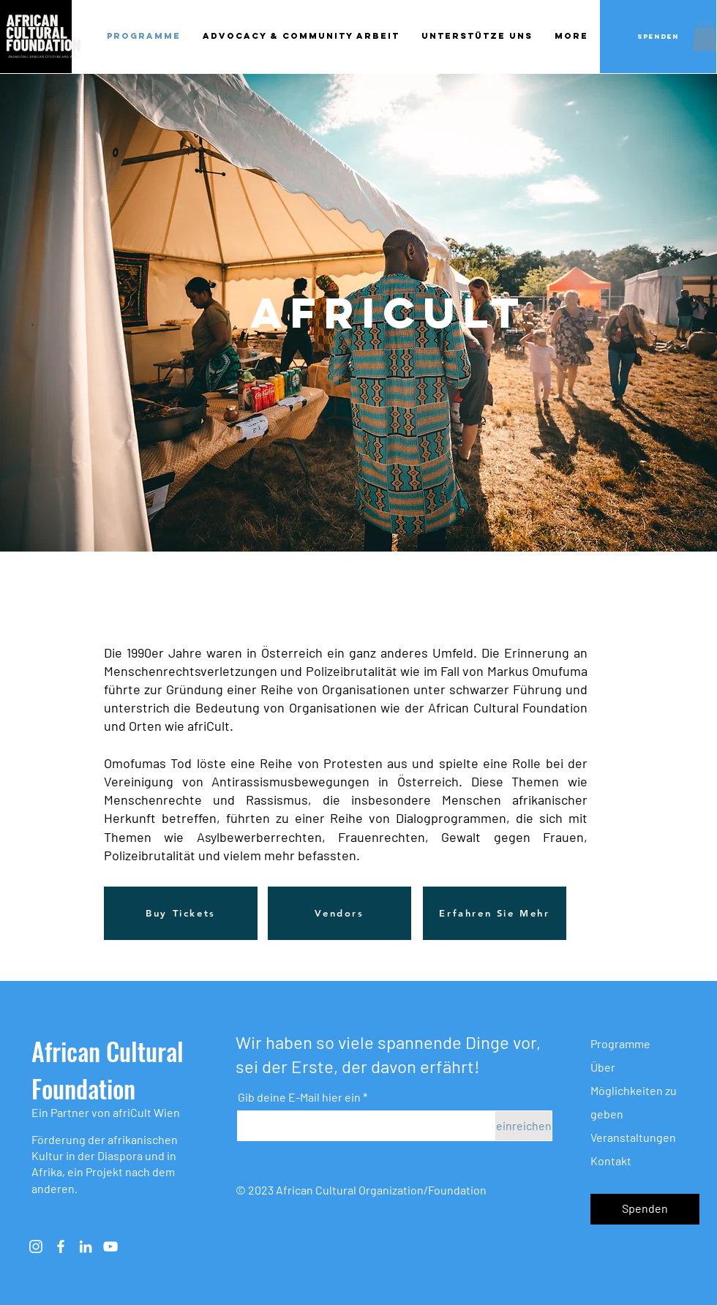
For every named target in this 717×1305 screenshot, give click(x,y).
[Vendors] (339, 913)
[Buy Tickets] (181, 913)
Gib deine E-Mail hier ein (299, 1097)
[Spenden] (658, 36)
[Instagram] (36, 1246)
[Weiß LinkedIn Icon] (85, 1246)
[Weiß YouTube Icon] (110, 1246)
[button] (704, 36)
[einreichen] (523, 1125)
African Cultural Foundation (107, 1069)
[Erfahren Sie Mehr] (494, 913)
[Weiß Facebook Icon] (61, 1246)
